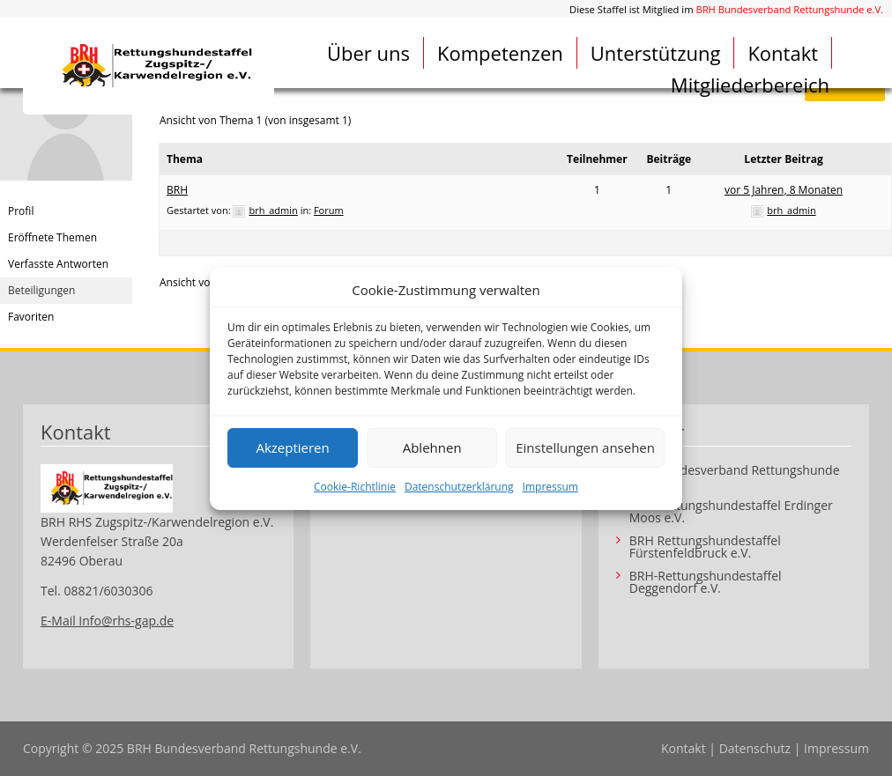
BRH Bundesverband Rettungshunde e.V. (789, 9)
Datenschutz (755, 748)
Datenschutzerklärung (459, 486)
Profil (20, 210)
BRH (177, 189)
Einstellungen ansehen (585, 447)
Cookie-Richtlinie (355, 486)
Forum (329, 210)
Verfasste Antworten (58, 263)
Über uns (368, 53)
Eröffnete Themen (52, 237)
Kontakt (782, 53)
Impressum (550, 486)
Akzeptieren (292, 447)
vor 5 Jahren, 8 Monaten (784, 189)
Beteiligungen (41, 290)
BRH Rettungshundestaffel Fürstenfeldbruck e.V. (705, 547)
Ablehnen (432, 447)
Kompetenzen (500, 53)
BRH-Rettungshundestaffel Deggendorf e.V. (705, 582)
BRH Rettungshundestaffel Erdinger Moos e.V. (731, 511)
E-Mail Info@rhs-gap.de (107, 620)
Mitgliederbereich (750, 84)
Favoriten (31, 316)
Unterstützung (656, 53)
